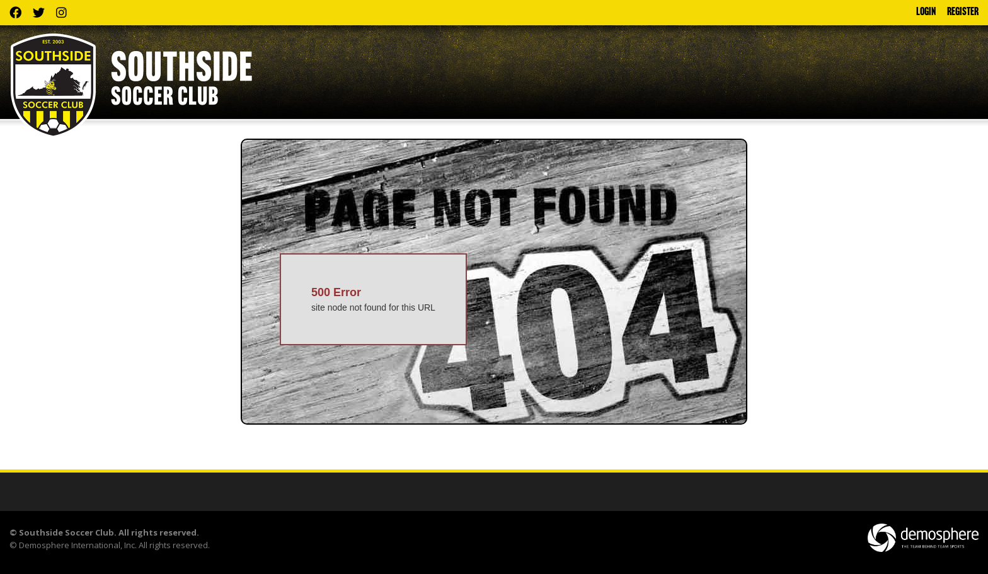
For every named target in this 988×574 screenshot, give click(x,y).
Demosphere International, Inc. (78, 545)
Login (926, 12)
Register (963, 12)
